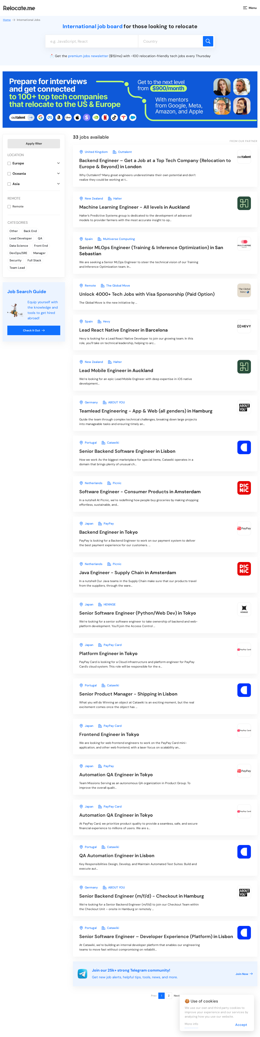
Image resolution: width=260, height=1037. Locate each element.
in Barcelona (123, 330)
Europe (18, 163)
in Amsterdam (140, 492)
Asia (16, 184)
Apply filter (34, 144)
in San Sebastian (151, 251)
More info (191, 1024)
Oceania (19, 173)
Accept (241, 1025)
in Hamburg (146, 411)
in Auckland (134, 207)
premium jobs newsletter (88, 56)
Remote (18, 206)
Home (9, 20)
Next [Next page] (177, 995)
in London (155, 163)
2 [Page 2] (169, 995)
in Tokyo (108, 532)
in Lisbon (127, 451)
